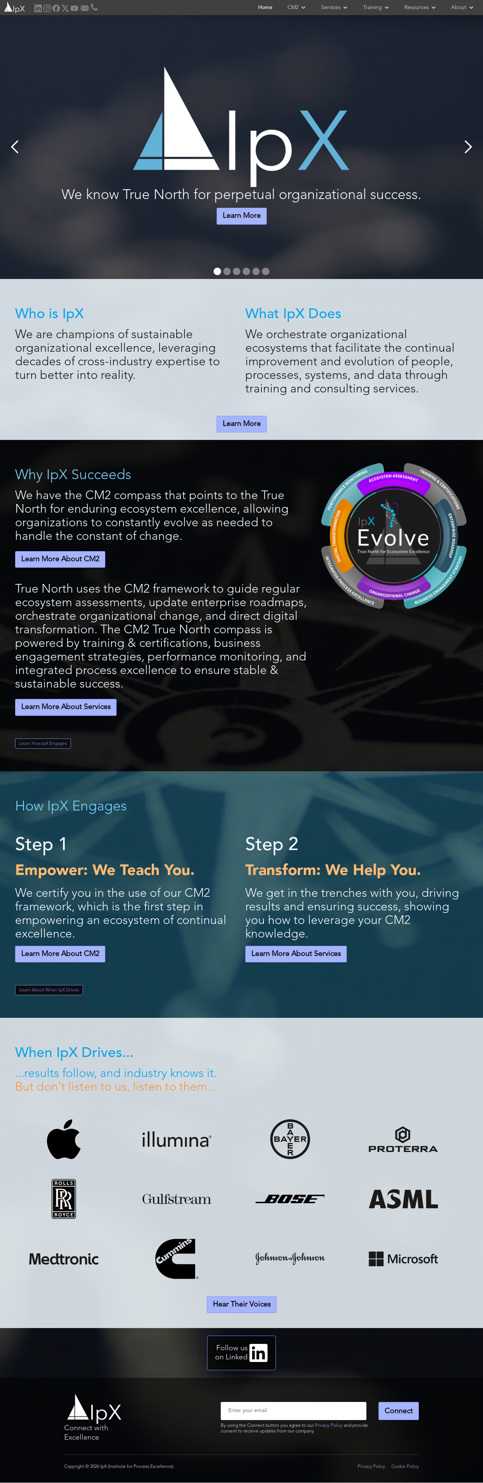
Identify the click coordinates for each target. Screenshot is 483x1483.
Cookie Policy (405, 1467)
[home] (14, 6)
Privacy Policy (329, 1425)
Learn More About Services (66, 707)
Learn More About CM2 (60, 559)
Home (265, 7)
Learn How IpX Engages (43, 744)
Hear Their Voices (242, 1304)
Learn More (242, 216)
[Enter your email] (293, 1411)
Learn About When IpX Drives (49, 990)
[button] (297, 7)
